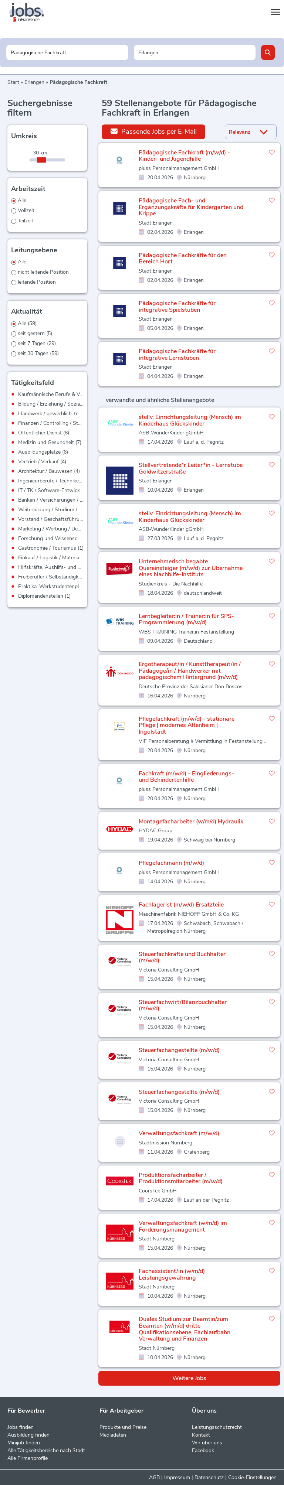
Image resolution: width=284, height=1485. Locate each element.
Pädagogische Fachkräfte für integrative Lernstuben (177, 354)
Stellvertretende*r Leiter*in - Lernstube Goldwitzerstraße (191, 468)
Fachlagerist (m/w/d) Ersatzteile (181, 905)
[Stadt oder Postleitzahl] (195, 52)
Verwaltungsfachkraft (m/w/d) (179, 1133)
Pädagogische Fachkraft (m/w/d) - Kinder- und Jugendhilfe (184, 155)
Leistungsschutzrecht (217, 1427)
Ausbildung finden (28, 1434)
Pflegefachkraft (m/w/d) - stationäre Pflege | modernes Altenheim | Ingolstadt (186, 725)
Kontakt (201, 1434)
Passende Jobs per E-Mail (154, 131)
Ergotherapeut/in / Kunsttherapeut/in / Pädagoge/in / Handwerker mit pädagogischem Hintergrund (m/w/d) (190, 670)
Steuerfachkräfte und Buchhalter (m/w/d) (182, 957)
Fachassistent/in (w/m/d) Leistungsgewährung (172, 1274)
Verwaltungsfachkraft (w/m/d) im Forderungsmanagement (183, 1226)
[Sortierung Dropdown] (265, 132)
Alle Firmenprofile (27, 1458)
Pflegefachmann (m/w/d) (171, 863)
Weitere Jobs (189, 1378)
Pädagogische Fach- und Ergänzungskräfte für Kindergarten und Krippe (191, 207)
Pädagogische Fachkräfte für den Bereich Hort (183, 258)
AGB (154, 1477)
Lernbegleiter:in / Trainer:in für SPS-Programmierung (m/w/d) (186, 619)
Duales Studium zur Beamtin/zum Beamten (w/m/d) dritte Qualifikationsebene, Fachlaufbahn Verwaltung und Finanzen (184, 1329)
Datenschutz (209, 1477)
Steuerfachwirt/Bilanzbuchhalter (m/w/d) (183, 1005)
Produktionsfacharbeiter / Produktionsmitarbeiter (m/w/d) (181, 1178)
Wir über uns (207, 1442)
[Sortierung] (241, 132)
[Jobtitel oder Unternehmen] (67, 52)
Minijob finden (23, 1442)
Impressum (177, 1477)
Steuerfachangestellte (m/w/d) (179, 1050)
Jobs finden (20, 1427)
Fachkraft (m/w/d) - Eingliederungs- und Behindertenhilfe (186, 776)
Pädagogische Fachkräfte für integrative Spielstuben (177, 306)
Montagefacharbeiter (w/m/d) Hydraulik (191, 821)
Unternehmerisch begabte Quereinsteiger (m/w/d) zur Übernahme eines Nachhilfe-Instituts (191, 567)
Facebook (203, 1450)
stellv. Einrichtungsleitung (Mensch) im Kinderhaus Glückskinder (190, 420)
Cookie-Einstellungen (252, 1477)
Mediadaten (112, 1434)
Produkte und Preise (122, 1427)
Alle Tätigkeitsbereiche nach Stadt (46, 1450)
